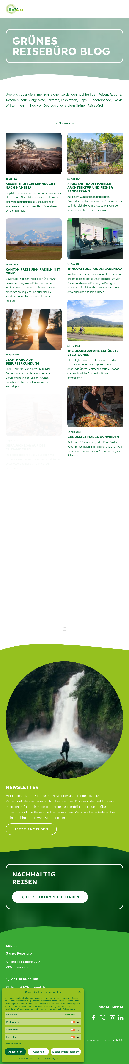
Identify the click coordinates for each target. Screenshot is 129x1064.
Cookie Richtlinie (113, 1040)
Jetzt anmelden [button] (31, 829)
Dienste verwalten (14, 1043)
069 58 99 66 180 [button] (24, 979)
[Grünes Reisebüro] (14, 9)
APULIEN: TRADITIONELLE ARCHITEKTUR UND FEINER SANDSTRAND (90, 187)
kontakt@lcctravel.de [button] (28, 987)
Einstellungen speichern (65, 1051)
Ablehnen (38, 1051)
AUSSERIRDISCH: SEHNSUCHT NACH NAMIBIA (30, 185)
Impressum (62, 1058)
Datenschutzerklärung (45, 1058)
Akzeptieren (15, 1051)
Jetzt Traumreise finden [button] (50, 897)
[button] (79, 991)
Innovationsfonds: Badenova (94, 269)
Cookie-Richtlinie (26, 1058)
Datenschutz (93, 1040)
